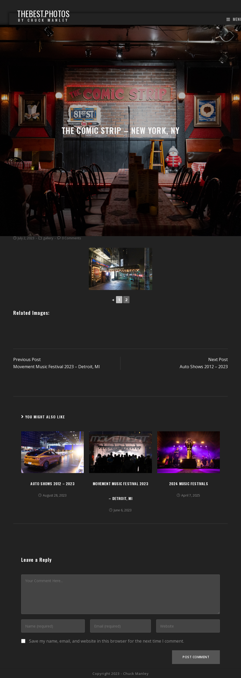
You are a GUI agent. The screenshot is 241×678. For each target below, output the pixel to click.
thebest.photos (43, 16)
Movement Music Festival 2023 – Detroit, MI (120, 491)
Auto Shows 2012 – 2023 (52, 483)
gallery (48, 238)
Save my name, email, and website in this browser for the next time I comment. (106, 641)
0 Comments (71, 238)
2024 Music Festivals (188, 483)
